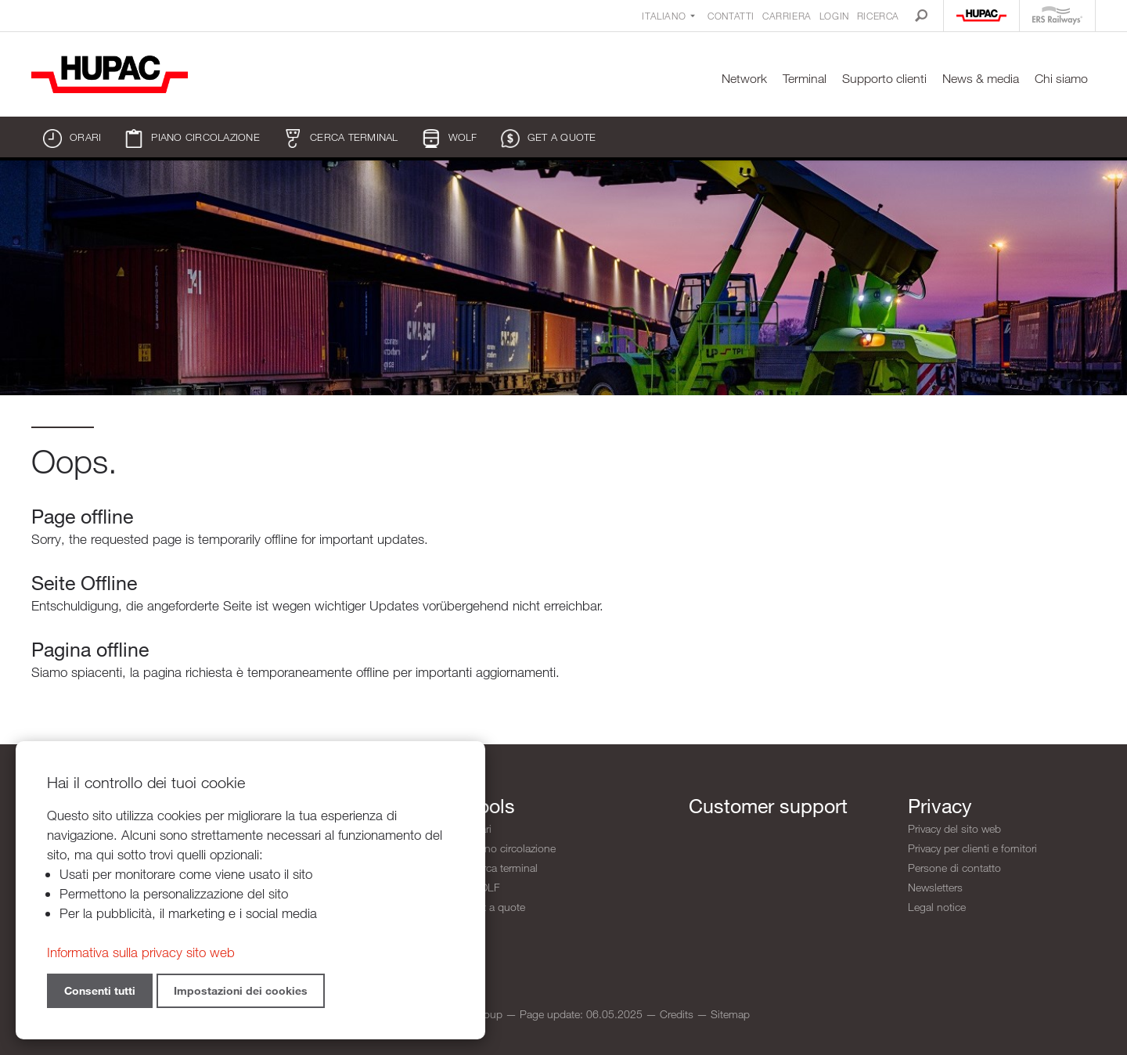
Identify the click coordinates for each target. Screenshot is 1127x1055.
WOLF (449, 138)
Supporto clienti (884, 78)
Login (834, 15)
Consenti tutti (99, 990)
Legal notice (937, 906)
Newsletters (935, 887)
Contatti (731, 15)
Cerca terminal (340, 138)
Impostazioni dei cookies (241, 990)
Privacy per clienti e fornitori (972, 848)
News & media (980, 78)
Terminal (804, 78)
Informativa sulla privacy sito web (141, 952)
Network (744, 78)
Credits (676, 1014)
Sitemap (730, 1014)
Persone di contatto (954, 867)
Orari (72, 138)
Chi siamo (1061, 78)
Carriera (787, 15)
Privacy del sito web (954, 828)
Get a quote (548, 138)
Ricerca (878, 15)
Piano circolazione (192, 138)
